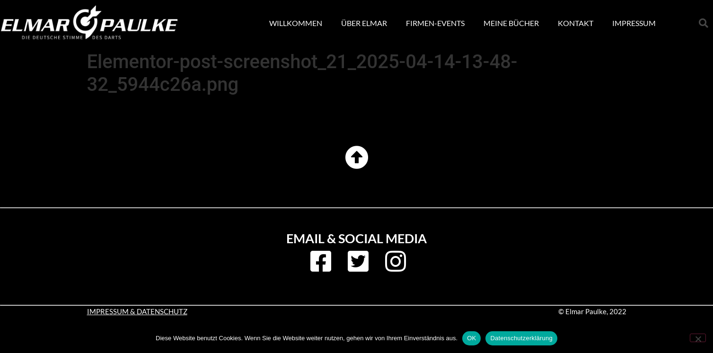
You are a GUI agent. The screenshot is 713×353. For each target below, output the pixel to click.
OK (471, 338)
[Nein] (698, 338)
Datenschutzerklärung (521, 338)
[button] (703, 23)
